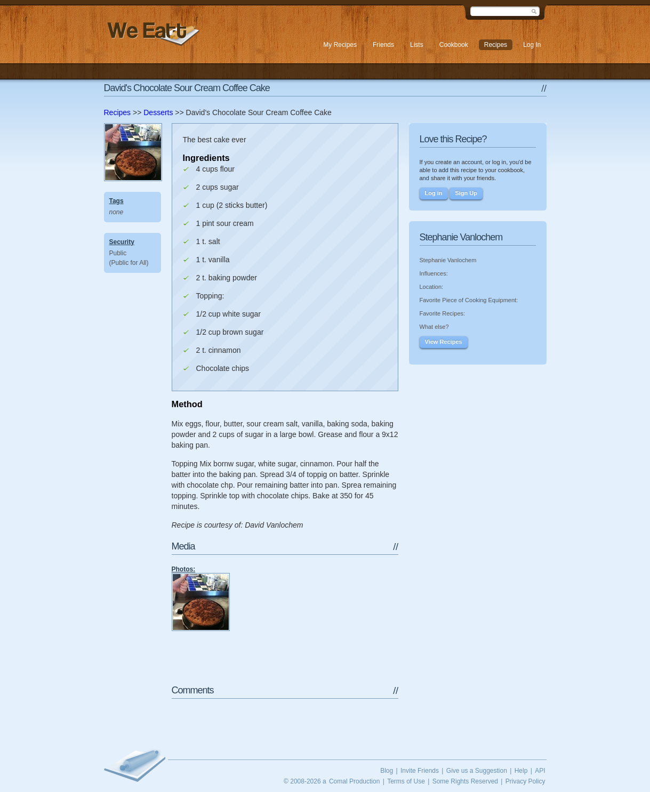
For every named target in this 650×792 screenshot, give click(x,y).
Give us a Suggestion (476, 770)
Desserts (158, 112)
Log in (434, 193)
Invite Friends (419, 770)
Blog (386, 770)
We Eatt (152, 34)
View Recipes (443, 341)
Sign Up (466, 193)
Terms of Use (406, 781)
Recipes (117, 112)
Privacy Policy (525, 781)
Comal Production (354, 781)
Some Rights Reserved (465, 781)
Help (521, 770)
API (540, 770)
